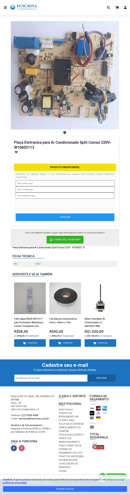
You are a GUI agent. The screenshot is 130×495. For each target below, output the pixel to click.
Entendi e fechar (65, 489)
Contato (63, 470)
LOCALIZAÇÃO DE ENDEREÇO (68, 465)
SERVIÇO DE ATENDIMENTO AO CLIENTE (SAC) (69, 417)
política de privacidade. (15, 482)
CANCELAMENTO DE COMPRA (70, 429)
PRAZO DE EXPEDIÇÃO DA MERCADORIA (71, 458)
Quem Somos (66, 409)
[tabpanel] (65, 75)
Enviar (101, 378)
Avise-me (65, 217)
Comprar (32, 343)
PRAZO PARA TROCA (70, 445)
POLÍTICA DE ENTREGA (71, 423)
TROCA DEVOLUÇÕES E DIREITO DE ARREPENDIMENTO (71, 438)
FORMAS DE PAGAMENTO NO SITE (70, 451)
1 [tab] (64, 132)
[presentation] (38, 204)
